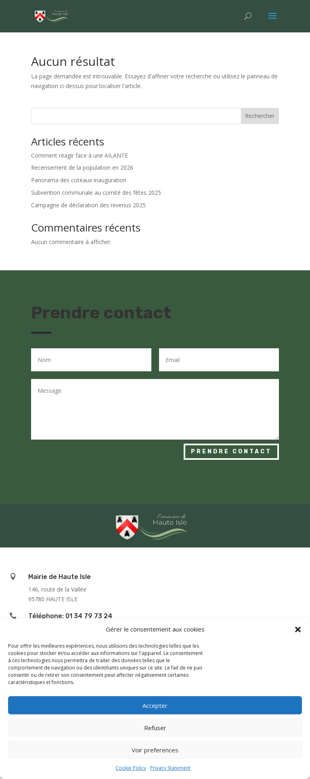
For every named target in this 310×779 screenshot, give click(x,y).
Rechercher (259, 116)
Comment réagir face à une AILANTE (79, 155)
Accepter (155, 705)
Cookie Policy (130, 767)
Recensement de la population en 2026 (82, 167)
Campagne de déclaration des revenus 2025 (88, 205)
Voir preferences (155, 750)
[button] (298, 629)
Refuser (155, 728)
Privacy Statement (170, 767)
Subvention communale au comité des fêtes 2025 (96, 192)
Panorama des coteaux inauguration (78, 180)
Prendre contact (231, 451)
